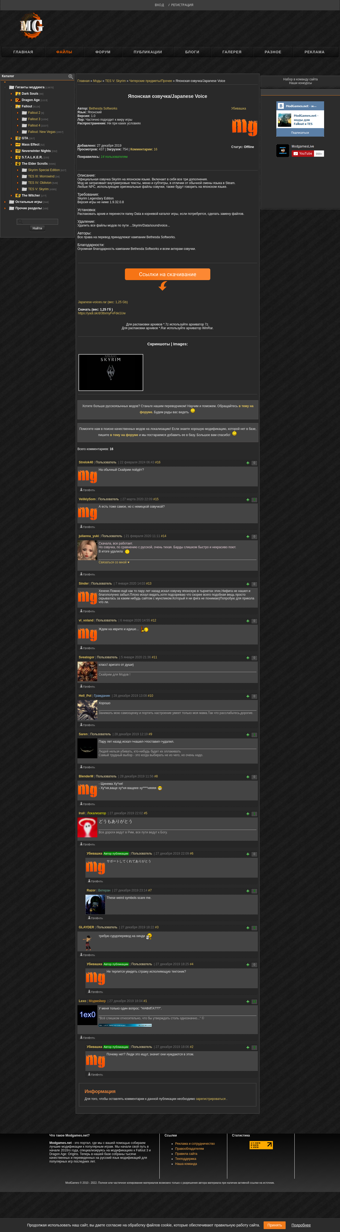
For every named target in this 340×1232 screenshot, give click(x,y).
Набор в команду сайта (300, 79)
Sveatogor (86, 657)
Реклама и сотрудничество (195, 1144)
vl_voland (86, 620)
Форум (103, 52)
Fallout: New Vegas (42, 132)
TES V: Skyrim (38, 189)
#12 (153, 620)
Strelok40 (86, 462)
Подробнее (301, 1225)
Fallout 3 (34, 119)
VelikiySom (87, 499)
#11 (154, 657)
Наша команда (186, 1164)
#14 (163, 536)
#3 (157, 927)
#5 (145, 813)
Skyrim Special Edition (43, 170)
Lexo (82, 1001)
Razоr (91, 890)
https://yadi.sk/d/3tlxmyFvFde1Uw (101, 313)
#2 (191, 1047)
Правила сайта (186, 1154)
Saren (83, 734)
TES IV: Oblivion (39, 183)
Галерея (232, 52)
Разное (273, 52)
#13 (148, 583)
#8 (156, 776)
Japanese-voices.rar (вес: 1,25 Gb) (103, 302)
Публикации (148, 52)
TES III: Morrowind (40, 176)
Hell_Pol (85, 696)
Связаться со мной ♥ (114, 562)
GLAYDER (86, 927)
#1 (145, 1001)
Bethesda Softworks (103, 108)
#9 (150, 734)
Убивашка (238, 108)
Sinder (84, 583)
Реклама (314, 52)
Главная (23, 52)
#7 (150, 890)
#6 (191, 853)
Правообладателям (189, 1149)
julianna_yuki (89, 536)
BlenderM (86, 776)
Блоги (192, 52)
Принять (274, 1225)
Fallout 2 (32, 113)
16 (144, 149)
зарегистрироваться (211, 1099)
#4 (191, 964)
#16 (157, 462)
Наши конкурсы (300, 83)
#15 (156, 499)
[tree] (37, 147)
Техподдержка (186, 1159)
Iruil (82, 813)
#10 (150, 696)
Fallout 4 (34, 125)
